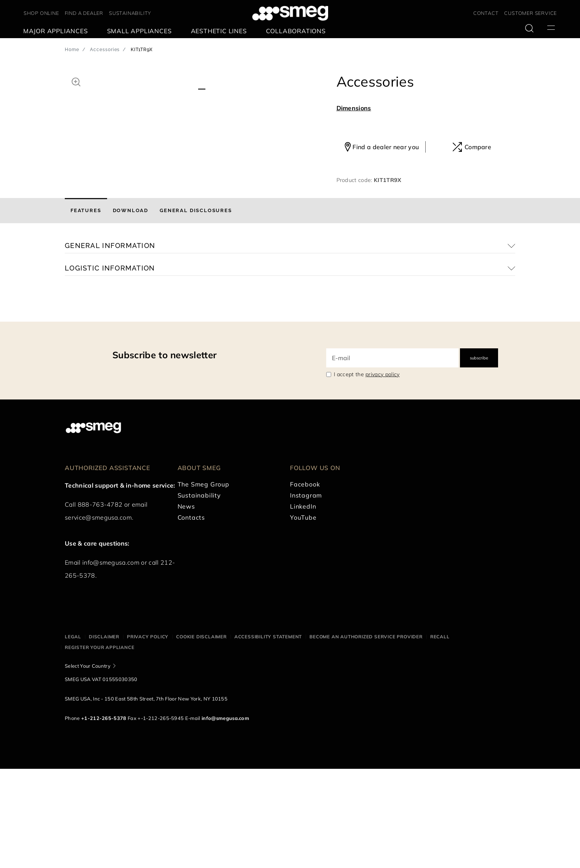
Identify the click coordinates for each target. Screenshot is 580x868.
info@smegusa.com (110, 662)
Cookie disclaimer (201, 736)
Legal (73, 736)
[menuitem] (57, 31)
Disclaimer (104, 736)
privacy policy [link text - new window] (382, 473)
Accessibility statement (268, 736)
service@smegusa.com (98, 617)
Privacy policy (147, 736)
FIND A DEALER (84, 13)
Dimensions (353, 108)
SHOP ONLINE (41, 13)
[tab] (86, 310)
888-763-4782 (100, 604)
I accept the (367, 473)
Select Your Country (88, 765)
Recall (440, 736)
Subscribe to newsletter (164, 454)
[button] (76, 80)
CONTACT (486, 13)
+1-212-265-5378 (104, 817)
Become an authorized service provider (366, 736)
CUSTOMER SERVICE (530, 13)
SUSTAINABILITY (130, 13)
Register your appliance (99, 747)
